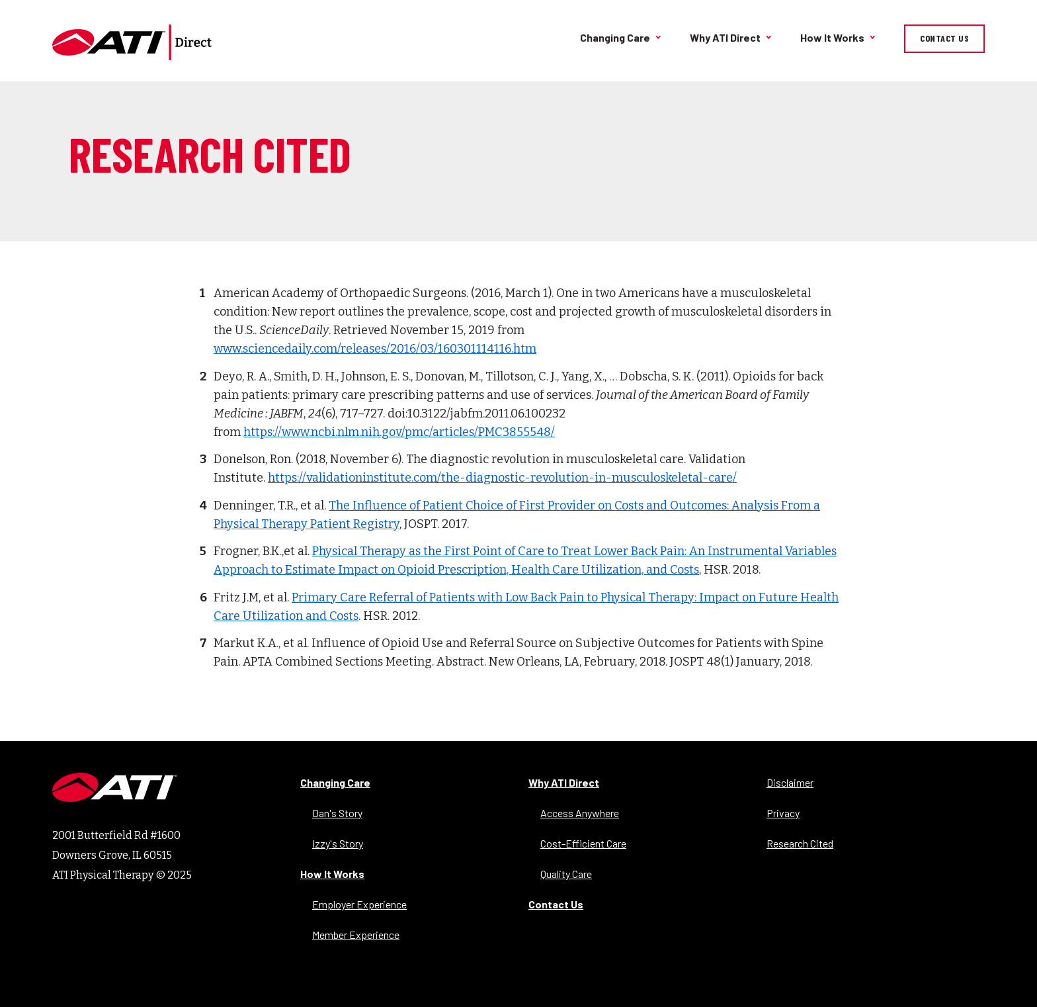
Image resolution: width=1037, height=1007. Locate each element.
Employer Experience (359, 904)
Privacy (783, 813)
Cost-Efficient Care (583, 843)
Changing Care (615, 37)
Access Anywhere (579, 813)
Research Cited (800, 843)
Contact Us (944, 38)
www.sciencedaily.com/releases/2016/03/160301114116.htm (375, 348)
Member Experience (355, 934)
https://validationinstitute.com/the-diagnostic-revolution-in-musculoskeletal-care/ (502, 477)
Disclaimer (790, 782)
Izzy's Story (337, 843)
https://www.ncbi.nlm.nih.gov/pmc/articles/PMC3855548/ (399, 432)
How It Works (832, 37)
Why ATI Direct (725, 37)
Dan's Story (337, 813)
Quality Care (566, 873)
